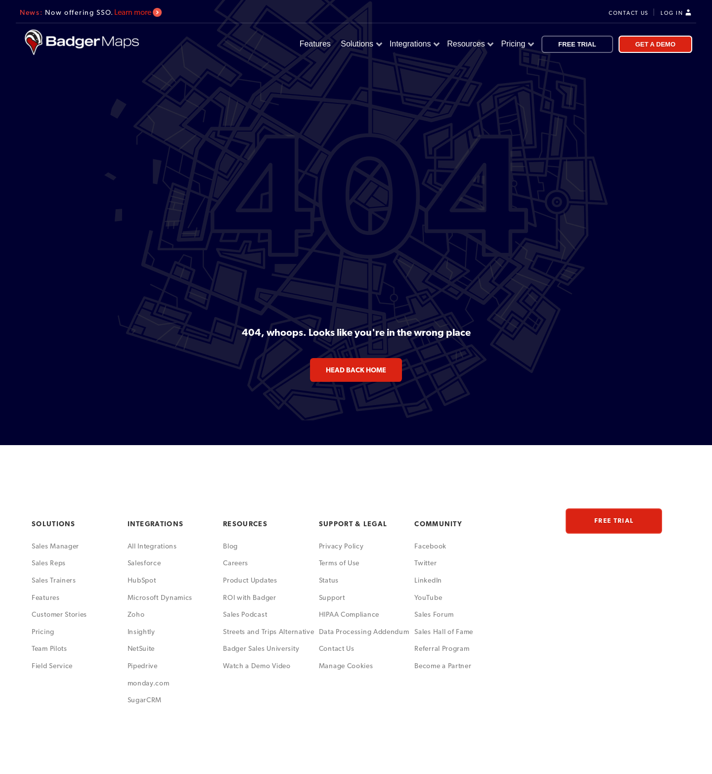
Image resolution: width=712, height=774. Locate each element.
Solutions (360, 44)
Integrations (414, 44)
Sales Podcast (245, 614)
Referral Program (441, 648)
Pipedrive (143, 666)
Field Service (52, 666)
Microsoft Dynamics (160, 597)
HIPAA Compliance (349, 614)
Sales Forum (434, 614)
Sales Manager (55, 546)
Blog (230, 546)
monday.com (149, 683)
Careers (235, 563)
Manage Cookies (346, 666)
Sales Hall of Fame (443, 632)
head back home (356, 370)
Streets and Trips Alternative (268, 632)
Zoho (136, 614)
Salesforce (144, 563)
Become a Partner (442, 666)
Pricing (516, 44)
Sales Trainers (54, 580)
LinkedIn (428, 580)
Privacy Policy (341, 546)
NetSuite (141, 648)
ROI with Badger (249, 597)
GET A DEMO (655, 44)
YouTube (428, 597)
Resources (469, 44)
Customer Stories (59, 614)
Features (316, 44)
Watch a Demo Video (257, 666)
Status (329, 580)
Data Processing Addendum (364, 632)
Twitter (425, 563)
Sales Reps (49, 563)
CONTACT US (629, 13)
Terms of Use (339, 563)
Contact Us (337, 648)
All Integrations (152, 546)
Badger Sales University (261, 648)
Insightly (141, 632)
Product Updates (250, 580)
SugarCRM (145, 700)
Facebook (430, 546)
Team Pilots (49, 648)
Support (332, 597)
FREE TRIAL (577, 44)
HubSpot (142, 580)
